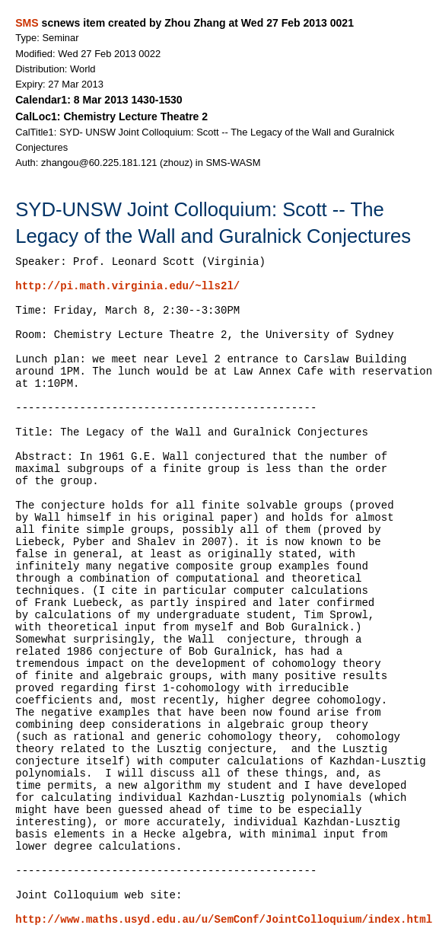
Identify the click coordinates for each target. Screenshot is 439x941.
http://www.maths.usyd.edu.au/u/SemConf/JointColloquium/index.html (223, 920)
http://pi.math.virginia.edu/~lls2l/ (127, 286)
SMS (26, 23)
